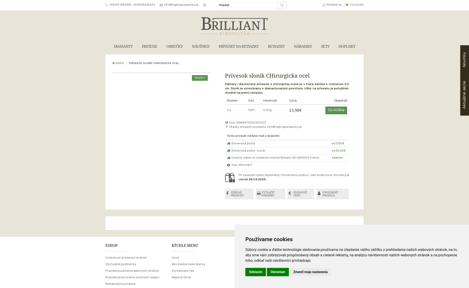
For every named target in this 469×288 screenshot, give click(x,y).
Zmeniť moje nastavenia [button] (310, 272)
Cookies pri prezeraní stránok (126, 258)
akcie (464, 95)
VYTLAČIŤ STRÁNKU (268, 194)
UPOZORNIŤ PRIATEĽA (330, 194)
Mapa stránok (181, 277)
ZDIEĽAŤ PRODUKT (237, 194)
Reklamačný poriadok (120, 284)
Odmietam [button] (278, 272)
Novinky (464, 59)
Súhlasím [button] (255, 272)
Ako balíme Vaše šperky (188, 264)
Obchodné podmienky (120, 264)
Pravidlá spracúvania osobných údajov (132, 277)
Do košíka (336, 110)
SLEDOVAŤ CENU (300, 194)
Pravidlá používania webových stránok (132, 271)
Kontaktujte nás (183, 271)
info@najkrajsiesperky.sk (284, 127)
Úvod (175, 258)
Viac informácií (239, 165)
